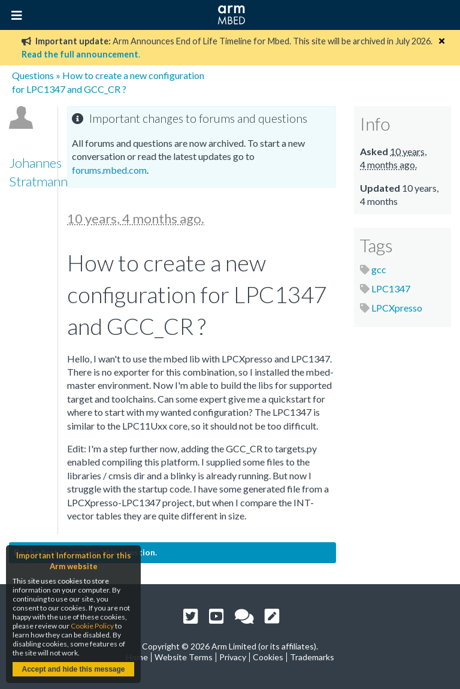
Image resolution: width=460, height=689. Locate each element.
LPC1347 (390, 288)
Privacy (232, 657)
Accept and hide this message (73, 669)
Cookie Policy (92, 625)
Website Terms (184, 657)
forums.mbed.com (109, 170)
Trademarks (312, 657)
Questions (33, 75)
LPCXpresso (396, 307)
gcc (378, 269)
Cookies (268, 657)
